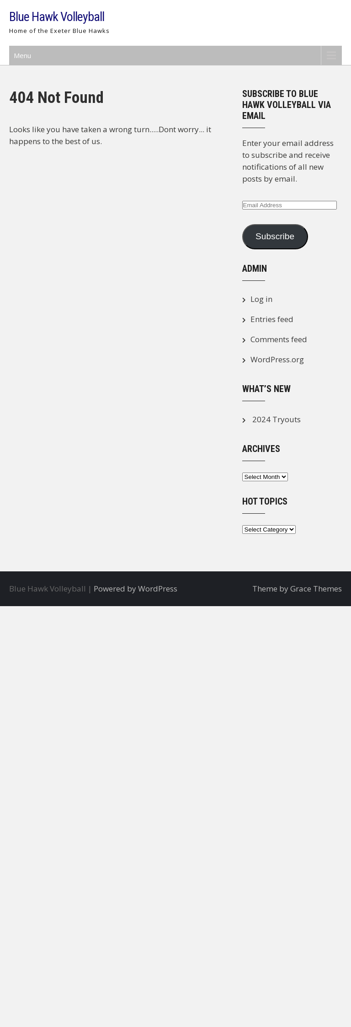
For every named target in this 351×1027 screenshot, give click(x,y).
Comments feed (278, 339)
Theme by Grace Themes (297, 588)
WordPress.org (277, 359)
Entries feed (271, 319)
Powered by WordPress (135, 588)
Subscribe (274, 236)
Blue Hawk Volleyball (56, 16)
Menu (22, 55)
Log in (261, 299)
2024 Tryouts (276, 419)
